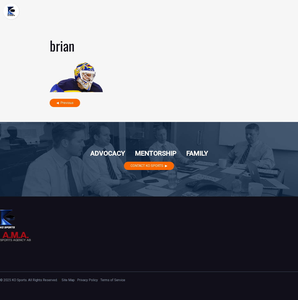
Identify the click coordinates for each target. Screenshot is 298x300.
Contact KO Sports (147, 166)
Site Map (68, 280)
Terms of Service (112, 280)
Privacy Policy (87, 280)
